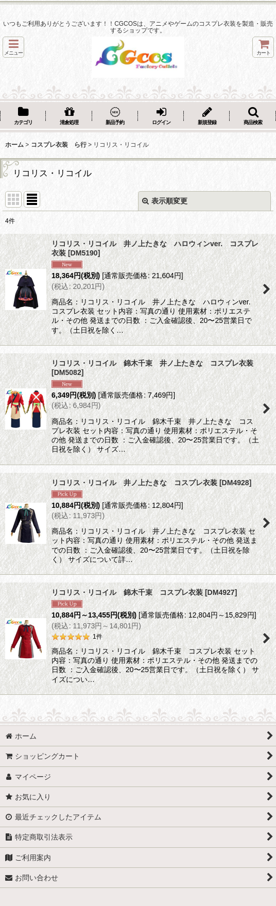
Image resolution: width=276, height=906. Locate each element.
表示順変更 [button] (164, 201)
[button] (13, 47)
